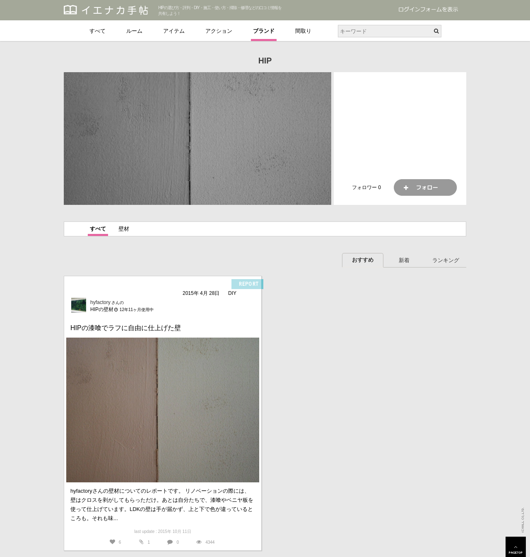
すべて (97, 31)
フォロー (425, 187)
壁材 (123, 229)
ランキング (445, 260)
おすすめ (362, 260)
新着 (404, 260)
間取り (303, 31)
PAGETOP (516, 547)
